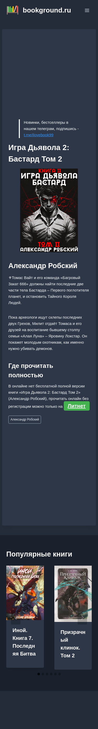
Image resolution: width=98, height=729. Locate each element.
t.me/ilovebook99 (38, 135)
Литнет (77, 406)
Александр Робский (24, 419)
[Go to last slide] (15, 617)
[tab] (38, 674)
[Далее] (82, 617)
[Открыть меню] (87, 10)
